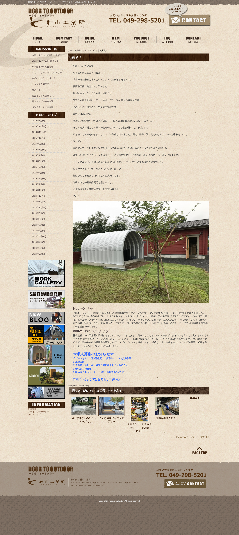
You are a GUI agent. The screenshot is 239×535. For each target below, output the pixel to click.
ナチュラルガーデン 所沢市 (192, 437)
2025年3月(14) (39, 178)
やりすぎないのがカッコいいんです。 (84, 420)
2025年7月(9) (38, 155)
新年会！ (195, 398)
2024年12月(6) (39, 196)
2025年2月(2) (38, 184)
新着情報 (32, 409)
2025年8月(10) (39, 149)
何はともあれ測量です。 (43, 95)
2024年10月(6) (39, 207)
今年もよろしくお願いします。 (47, 55)
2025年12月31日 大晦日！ (45, 61)
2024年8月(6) (38, 219)
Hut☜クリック (85, 308)
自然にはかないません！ (43, 78)
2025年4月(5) (38, 172)
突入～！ (36, 90)
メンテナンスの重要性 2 (44, 107)
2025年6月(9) (38, 161)
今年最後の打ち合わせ (42, 66)
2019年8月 (94, 50)
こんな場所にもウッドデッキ (111, 420)
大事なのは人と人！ (167, 418)
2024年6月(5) (38, 230)
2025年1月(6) (38, 190)
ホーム (71, 50)
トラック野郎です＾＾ (42, 84)
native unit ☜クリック (91, 331)
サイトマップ (34, 414)
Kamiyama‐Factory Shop (78, 386)
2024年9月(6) (38, 213)
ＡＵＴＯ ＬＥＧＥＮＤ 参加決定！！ (139, 427)
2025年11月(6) (39, 132)
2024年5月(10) (39, 236)
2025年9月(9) (38, 144)
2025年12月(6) (39, 126)
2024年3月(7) (38, 248)
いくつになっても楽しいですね (47, 72)
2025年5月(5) (38, 167)
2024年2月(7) (38, 254)
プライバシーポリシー (38, 411)
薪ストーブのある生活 (42, 101)
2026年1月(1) (38, 120)
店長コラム (81, 50)
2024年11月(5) (39, 201)
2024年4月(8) (38, 242)
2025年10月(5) (39, 138)
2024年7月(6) (38, 225)
